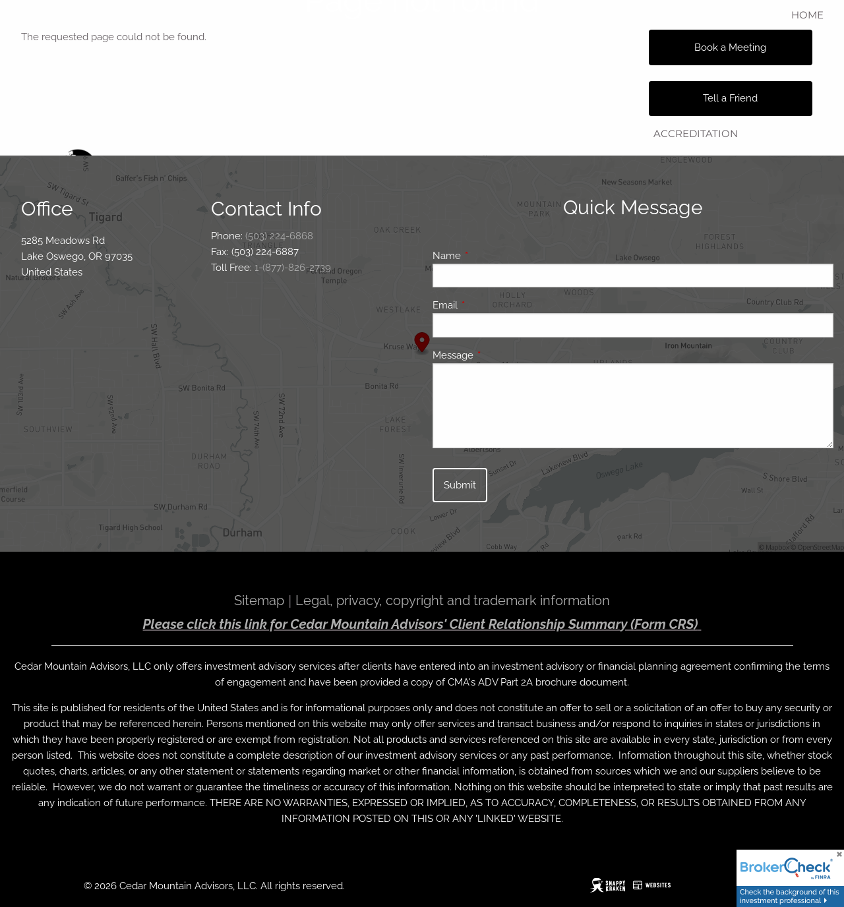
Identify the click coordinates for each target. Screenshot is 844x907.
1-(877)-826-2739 (293, 268)
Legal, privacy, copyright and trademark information (452, 600)
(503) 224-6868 (279, 236)
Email (493, 305)
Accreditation (695, 133)
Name (495, 256)
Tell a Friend (730, 98)
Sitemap (259, 600)
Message (501, 355)
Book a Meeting (730, 47)
